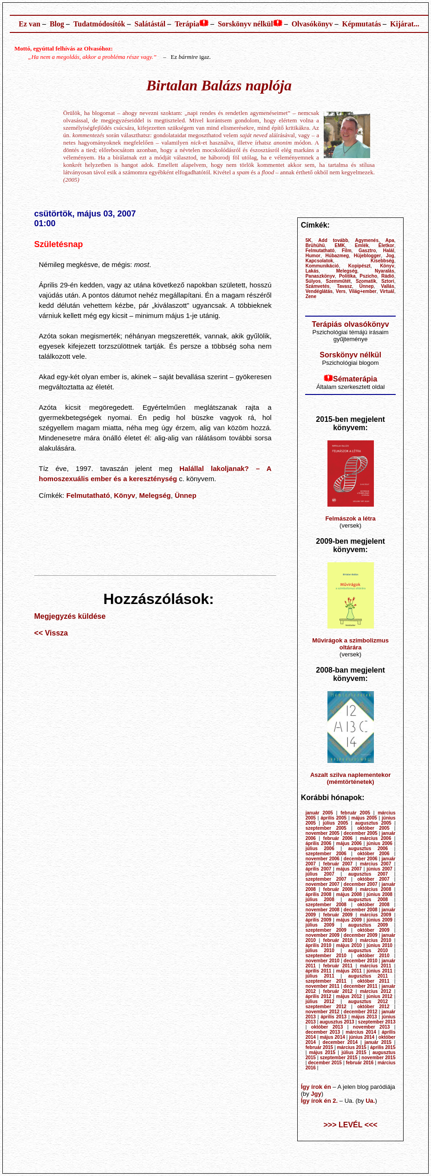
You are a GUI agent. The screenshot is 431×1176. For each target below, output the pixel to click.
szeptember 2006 (326, 853)
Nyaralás (384, 270)
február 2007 (338, 863)
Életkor (386, 245)
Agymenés (367, 240)
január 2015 (378, 1042)
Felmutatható (88, 495)
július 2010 (320, 950)
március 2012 (375, 991)
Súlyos (313, 281)
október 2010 (373, 955)
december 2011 (361, 986)
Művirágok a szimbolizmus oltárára (350, 644)
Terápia (187, 24)
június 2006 (379, 843)
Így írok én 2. (319, 1100)
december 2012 (361, 1011)
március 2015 (351, 1047)
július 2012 (320, 1001)
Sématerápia (355, 379)
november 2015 (378, 1057)
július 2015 (353, 1052)
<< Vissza (51, 633)
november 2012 (323, 1011)
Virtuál (387, 291)
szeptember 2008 (326, 904)
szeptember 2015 (339, 1057)
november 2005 (323, 833)
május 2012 (349, 996)
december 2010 (361, 960)
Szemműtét (338, 281)
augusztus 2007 (368, 874)
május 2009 (349, 919)
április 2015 (383, 1047)
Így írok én (316, 1086)
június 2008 (379, 894)
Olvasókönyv (312, 24)
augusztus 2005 (373, 823)
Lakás (312, 270)
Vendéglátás (319, 291)
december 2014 (340, 1042)
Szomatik (366, 281)
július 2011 (320, 976)
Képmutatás (361, 24)
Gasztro (367, 250)
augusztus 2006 (368, 848)
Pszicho (368, 276)
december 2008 (361, 909)
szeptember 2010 (326, 955)
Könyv (124, 495)
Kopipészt (359, 265)
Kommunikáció (322, 265)
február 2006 (338, 838)
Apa (389, 240)
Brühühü (315, 245)
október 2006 (373, 853)
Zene (311, 296)
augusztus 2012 (368, 1001)
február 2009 (338, 914)
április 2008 (319, 894)
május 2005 (364, 817)
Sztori (387, 281)
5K (309, 240)
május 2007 (349, 868)
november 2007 (323, 884)
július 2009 (320, 925)
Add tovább (333, 240)
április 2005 (333, 817)
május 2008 (349, 894)
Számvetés (318, 286)
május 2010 (349, 945)
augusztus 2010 (368, 950)
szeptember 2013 (377, 1021)
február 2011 (338, 965)
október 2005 (373, 828)
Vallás (387, 286)
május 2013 (364, 1016)
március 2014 (361, 1032)
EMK (340, 245)
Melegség (154, 495)
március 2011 (375, 965)
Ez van (29, 24)
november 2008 (323, 909)
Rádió (387, 276)
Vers (341, 291)
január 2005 (319, 812)
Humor (313, 255)
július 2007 (320, 874)
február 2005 (355, 812)
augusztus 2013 (337, 1021)
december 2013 (323, 1032)
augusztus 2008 (368, 899)
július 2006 (320, 848)
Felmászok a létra (350, 518)
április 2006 (319, 843)
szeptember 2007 (326, 879)
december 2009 (361, 935)
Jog (390, 255)
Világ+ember (363, 291)
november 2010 (323, 960)
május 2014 (332, 1037)
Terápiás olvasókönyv (350, 324)
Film (347, 250)
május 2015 (322, 1052)
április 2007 (319, 868)
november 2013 (371, 1027)
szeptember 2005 (326, 828)
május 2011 (349, 970)
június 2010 (379, 945)
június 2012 (379, 996)
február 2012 (338, 991)
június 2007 (379, 868)
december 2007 (361, 884)
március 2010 (375, 940)
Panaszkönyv (320, 276)
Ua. (370, 1100)
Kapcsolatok (319, 260)
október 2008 (373, 904)
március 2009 (375, 914)
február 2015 (319, 1047)
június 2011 (379, 970)
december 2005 (361, 833)
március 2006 (375, 838)
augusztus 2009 (368, 925)
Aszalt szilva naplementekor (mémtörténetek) (350, 778)
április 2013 (333, 1016)
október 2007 (373, 879)
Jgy (316, 1093)
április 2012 (319, 996)
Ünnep (185, 495)
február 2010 (338, 940)
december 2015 (325, 1062)
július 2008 (320, 899)
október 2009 (373, 930)
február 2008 (338, 889)
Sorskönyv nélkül (245, 24)
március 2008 (375, 889)
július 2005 (335, 823)
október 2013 (327, 1027)
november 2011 (323, 986)
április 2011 (319, 970)
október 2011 (373, 981)
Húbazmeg (337, 255)
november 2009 (323, 935)
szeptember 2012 (326, 1006)
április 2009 (319, 919)
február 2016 (360, 1062)
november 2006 (323, 858)
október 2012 (373, 1006)
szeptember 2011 (326, 981)
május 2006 (349, 843)
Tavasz (344, 286)
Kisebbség (382, 260)
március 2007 (375, 863)
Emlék (361, 245)
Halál (388, 250)
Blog (57, 24)
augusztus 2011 (368, 976)
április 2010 (319, 945)
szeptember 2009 (326, 930)
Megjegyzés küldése (70, 616)
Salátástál (149, 24)
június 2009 (379, 919)
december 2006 (361, 858)
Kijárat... (404, 24)
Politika (347, 276)
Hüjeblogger (367, 255)
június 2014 (361, 1037)
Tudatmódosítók (99, 24)
